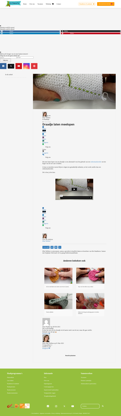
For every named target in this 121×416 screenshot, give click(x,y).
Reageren (46, 333)
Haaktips (46, 119)
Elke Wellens (46, 117)
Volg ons (5, 60)
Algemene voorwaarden (45, 413)
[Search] (102, 406)
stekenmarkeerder (96, 162)
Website (46, 247)
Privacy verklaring (55, 413)
